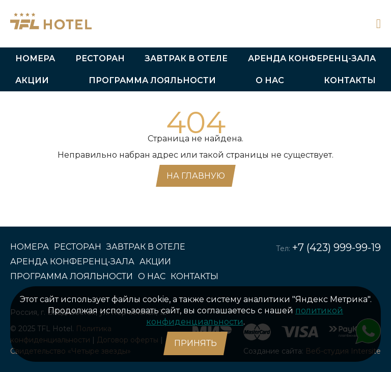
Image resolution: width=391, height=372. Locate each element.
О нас (270, 80)
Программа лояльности (152, 80)
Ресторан (100, 58)
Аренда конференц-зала (312, 58)
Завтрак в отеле (186, 58)
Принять (195, 343)
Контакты (350, 80)
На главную (195, 176)
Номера (35, 58)
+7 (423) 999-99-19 (336, 247)
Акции (32, 80)
